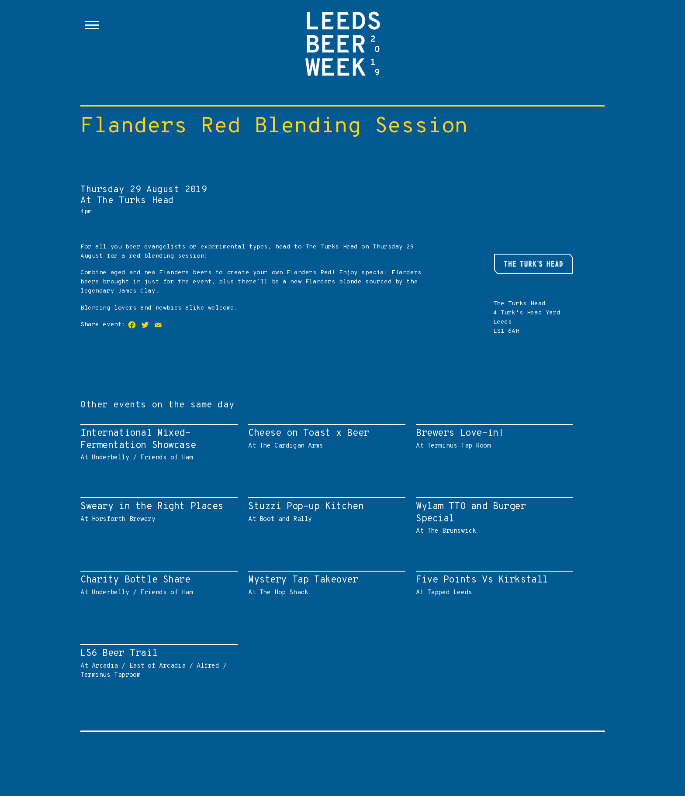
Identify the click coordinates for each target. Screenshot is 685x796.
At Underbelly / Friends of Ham (156, 444)
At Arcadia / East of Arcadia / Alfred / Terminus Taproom (156, 663)
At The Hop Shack (324, 585)
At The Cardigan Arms (324, 438)
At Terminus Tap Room (492, 438)
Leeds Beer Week (342, 48)
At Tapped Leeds (492, 585)
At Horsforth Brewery (156, 512)
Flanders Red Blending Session (274, 127)
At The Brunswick (492, 518)
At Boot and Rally (324, 512)
